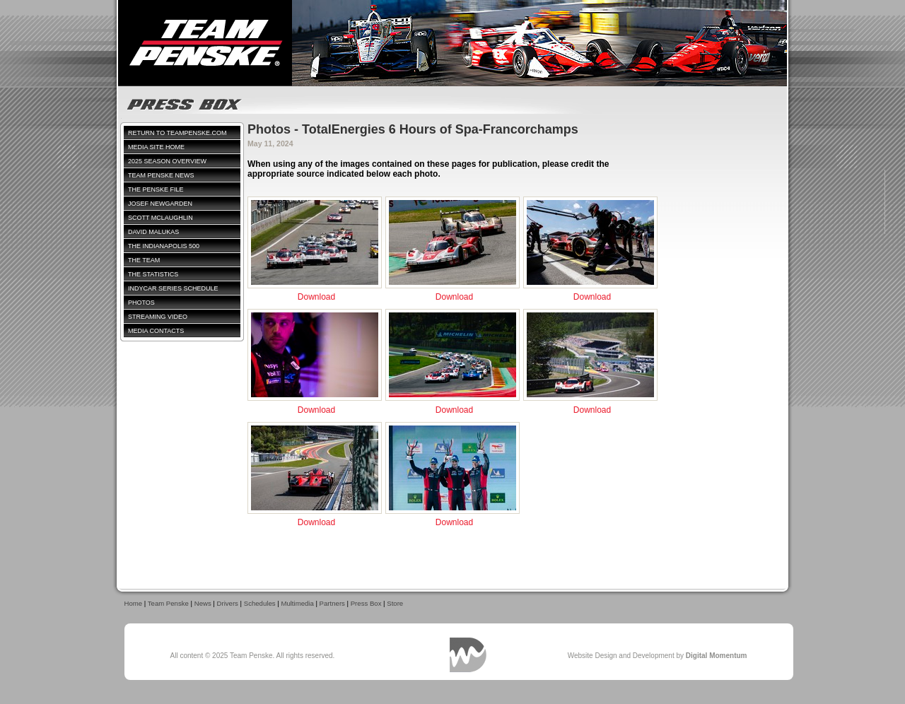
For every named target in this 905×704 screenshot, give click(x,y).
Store (395, 603)
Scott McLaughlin (160, 217)
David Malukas (153, 231)
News (202, 603)
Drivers (227, 603)
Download (316, 297)
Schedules (260, 603)
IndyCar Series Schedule (173, 288)
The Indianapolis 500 (163, 246)
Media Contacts (156, 330)
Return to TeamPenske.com (177, 132)
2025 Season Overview (167, 161)
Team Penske (168, 603)
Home (133, 603)
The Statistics (153, 274)
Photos (141, 302)
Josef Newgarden (160, 203)
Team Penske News (161, 175)
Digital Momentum (468, 655)
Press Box (366, 603)
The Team (144, 260)
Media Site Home (156, 147)
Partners (332, 603)
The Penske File (156, 189)
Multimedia (297, 603)
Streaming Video (157, 316)
